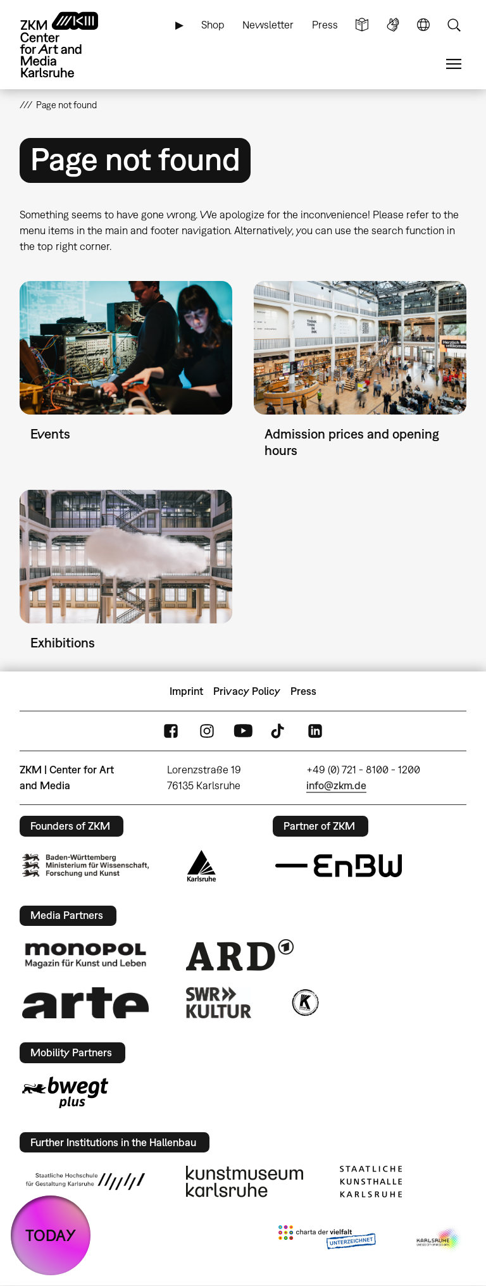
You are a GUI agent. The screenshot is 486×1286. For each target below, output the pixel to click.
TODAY (50, 1235)
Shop (213, 24)
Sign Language (393, 25)
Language (423, 25)
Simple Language (362, 25)
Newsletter (268, 24)
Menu (453, 64)
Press (325, 24)
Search (453, 25)
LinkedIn (315, 731)
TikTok (279, 731)
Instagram (207, 731)
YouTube (243, 731)
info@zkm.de (336, 785)
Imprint (186, 691)
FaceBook (171, 731)
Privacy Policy (246, 691)
